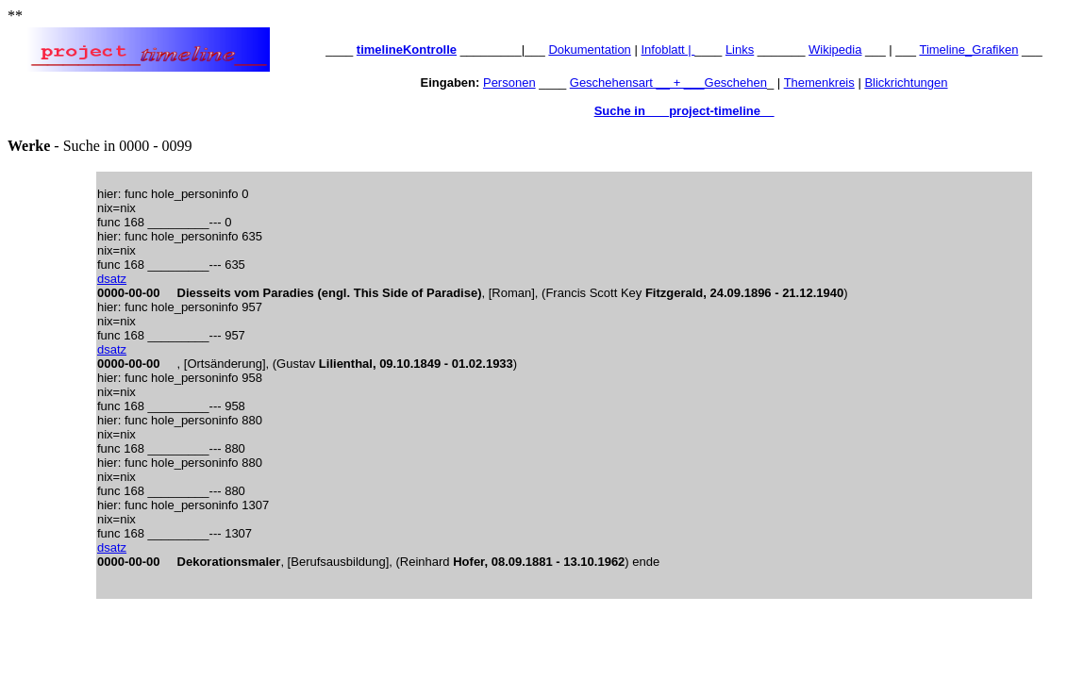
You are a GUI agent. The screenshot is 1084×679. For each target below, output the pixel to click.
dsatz (111, 279)
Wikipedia (835, 49)
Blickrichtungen (905, 82)
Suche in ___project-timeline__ (684, 111)
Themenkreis (819, 82)
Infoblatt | (667, 49)
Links (739, 49)
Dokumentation (589, 49)
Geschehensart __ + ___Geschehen (668, 82)
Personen (509, 82)
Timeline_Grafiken (968, 49)
